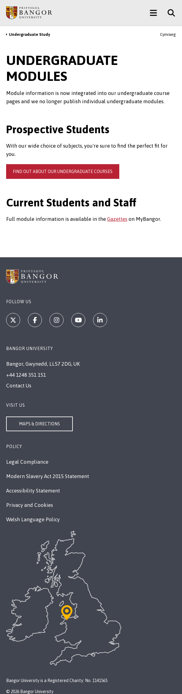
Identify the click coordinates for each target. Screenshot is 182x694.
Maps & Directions (39, 423)
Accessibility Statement (33, 491)
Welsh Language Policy (33, 519)
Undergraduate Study (29, 34)
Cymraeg (168, 34)
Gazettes (117, 219)
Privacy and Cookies (29, 505)
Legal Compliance (27, 462)
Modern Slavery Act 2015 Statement (47, 476)
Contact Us (18, 386)
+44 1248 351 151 (26, 375)
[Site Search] (169, 12)
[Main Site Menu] (153, 12)
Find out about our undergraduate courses (63, 171)
